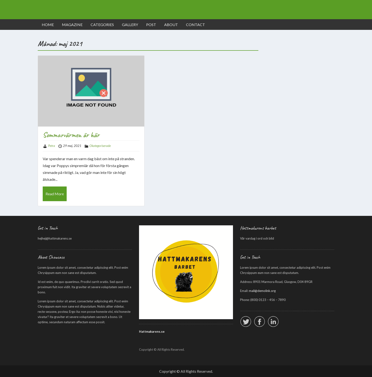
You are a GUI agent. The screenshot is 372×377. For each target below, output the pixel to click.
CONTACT (195, 24)
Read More (55, 193)
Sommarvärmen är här (71, 134)
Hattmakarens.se (152, 331)
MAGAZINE (72, 24)
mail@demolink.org (262, 291)
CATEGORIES (102, 24)
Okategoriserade (100, 146)
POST (151, 24)
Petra (51, 146)
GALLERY (130, 24)
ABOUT (171, 24)
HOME (48, 24)
